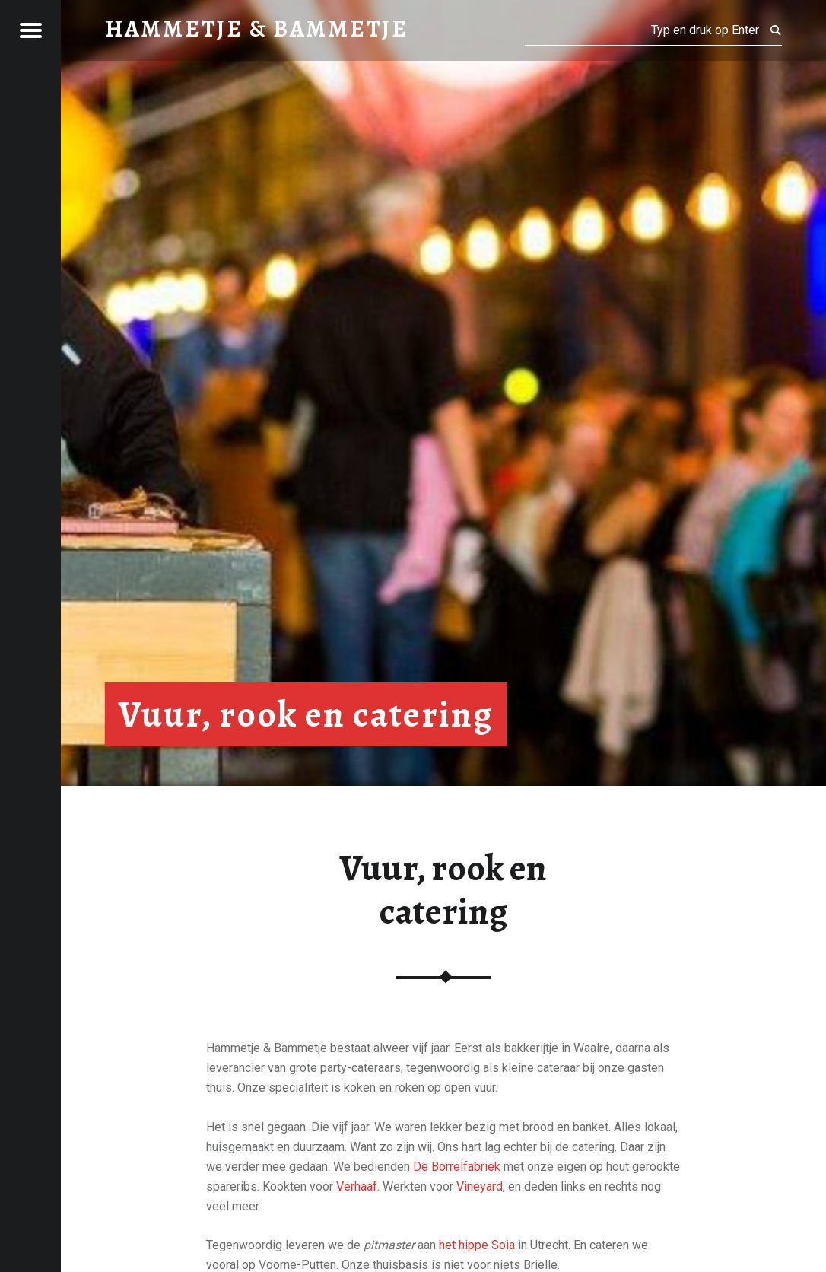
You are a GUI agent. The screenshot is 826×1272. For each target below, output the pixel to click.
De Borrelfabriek (456, 1166)
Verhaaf (356, 1186)
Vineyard (479, 1186)
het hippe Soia (477, 1245)
